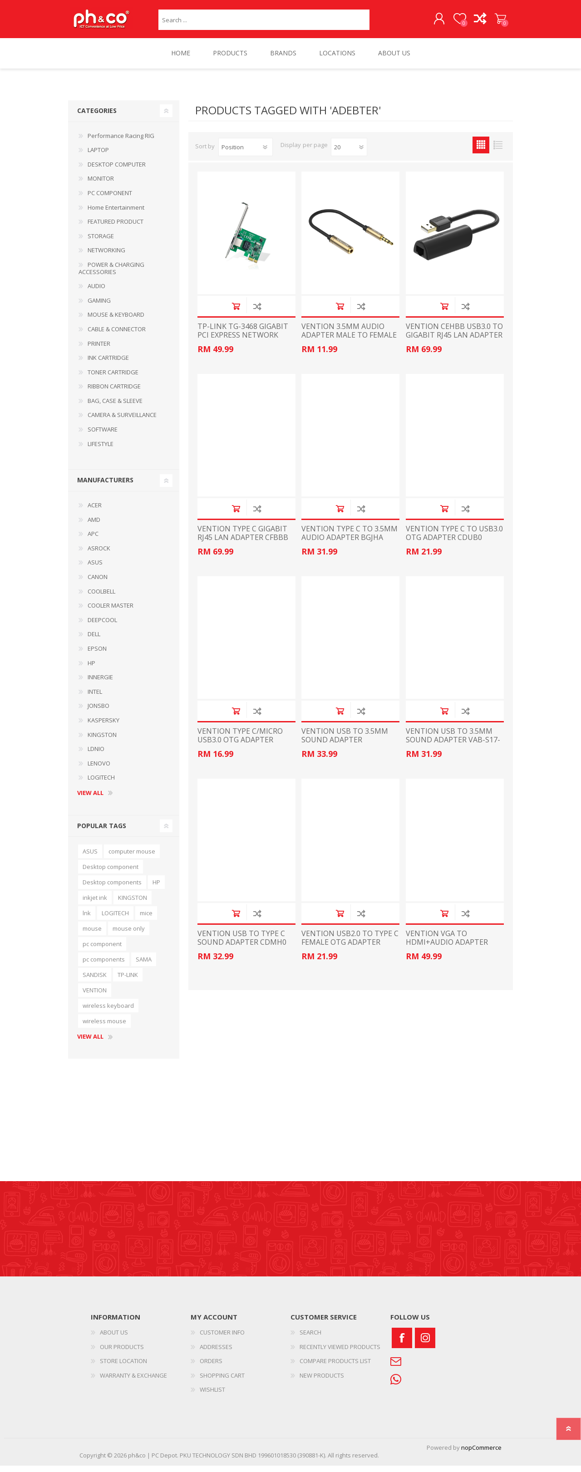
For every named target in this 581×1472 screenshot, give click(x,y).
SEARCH (310, 1339)
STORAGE (101, 242)
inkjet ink (95, 904)
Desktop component (110, 873)
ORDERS (211, 1367)
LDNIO (96, 755)
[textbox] (263, 23)
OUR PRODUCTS (122, 1353)
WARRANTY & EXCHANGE (133, 1382)
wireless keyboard (108, 1012)
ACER (95, 511)
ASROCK (99, 554)
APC (93, 540)
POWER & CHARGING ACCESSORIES (111, 274)
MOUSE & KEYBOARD (116, 321)
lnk (87, 919)
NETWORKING (106, 256)
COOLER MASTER (110, 612)
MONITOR (101, 185)
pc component (102, 950)
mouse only (129, 935)
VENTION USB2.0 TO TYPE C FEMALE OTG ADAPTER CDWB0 (350, 949)
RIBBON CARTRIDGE (114, 392)
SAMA (144, 966)
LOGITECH (101, 784)
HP (91, 669)
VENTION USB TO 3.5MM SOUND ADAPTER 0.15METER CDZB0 (344, 746)
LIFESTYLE (100, 450)
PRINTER (99, 350)
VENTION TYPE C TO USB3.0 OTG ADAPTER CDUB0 (454, 539)
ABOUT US (114, 1339)
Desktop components (112, 888)
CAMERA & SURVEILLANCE (122, 421)
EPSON (97, 655)
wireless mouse (104, 1027)
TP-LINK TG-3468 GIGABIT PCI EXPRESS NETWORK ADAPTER (242, 342)
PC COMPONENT (110, 199)
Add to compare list (257, 312)
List (497, 151)
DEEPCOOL (102, 626)
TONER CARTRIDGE (113, 378)
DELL (94, 640)
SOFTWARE (103, 436)
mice (146, 919)
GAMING (99, 307)
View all (90, 799)
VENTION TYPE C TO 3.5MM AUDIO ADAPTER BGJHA (349, 539)
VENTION (95, 996)
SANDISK (95, 981)
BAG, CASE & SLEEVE (115, 407)
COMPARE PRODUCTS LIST (335, 1367)
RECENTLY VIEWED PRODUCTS (340, 1353)
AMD (94, 526)
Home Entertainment (116, 214)
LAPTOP (98, 156)
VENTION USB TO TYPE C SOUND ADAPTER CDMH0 (241, 944)
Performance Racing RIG (121, 142)
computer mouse (131, 858)
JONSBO (98, 712)
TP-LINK (128, 981)
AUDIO (96, 292)
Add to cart (235, 312)
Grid (481, 151)
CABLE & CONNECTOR (117, 335)
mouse (92, 935)
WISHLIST (212, 1396)
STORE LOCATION (123, 1367)
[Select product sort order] (245, 153)
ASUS (95, 568)
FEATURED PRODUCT (115, 228)
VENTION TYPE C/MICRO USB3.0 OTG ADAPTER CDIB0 (240, 746)
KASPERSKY (103, 726)
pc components (104, 966)
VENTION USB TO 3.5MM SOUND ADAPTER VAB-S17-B (453, 746)
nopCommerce (481, 1454)
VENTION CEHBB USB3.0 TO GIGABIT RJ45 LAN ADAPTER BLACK (454, 342)
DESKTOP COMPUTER (117, 171)
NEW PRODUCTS (322, 1382)
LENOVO (99, 769)
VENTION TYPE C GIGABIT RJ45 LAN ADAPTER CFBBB (242, 539)
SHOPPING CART (491, 22)
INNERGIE (100, 683)
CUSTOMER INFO (222, 1339)
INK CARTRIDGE (108, 364)
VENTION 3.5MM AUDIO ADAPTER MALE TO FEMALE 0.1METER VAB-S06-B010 (349, 342)
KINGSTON (102, 741)
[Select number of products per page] (349, 153)
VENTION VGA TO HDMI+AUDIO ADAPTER (447, 944)
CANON (98, 583)
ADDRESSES (216, 1353)
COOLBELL (101, 598)
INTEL (95, 698)
